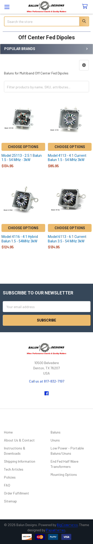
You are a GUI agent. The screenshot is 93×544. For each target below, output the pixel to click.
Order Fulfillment (16, 493)
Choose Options (23, 147)
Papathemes (55, 530)
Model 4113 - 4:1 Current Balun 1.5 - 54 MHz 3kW (67, 158)
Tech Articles (13, 469)
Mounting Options (64, 474)
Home (8, 432)
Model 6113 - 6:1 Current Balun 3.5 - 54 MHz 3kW (67, 239)
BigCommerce (67, 525)
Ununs (55, 440)
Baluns (56, 432)
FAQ (7, 485)
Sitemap (10, 501)
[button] (84, 65)
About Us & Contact (19, 440)
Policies (10, 477)
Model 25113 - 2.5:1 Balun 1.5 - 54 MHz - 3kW (21, 158)
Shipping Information (19, 461)
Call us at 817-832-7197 (46, 381)
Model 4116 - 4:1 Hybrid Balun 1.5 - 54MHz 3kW (19, 239)
